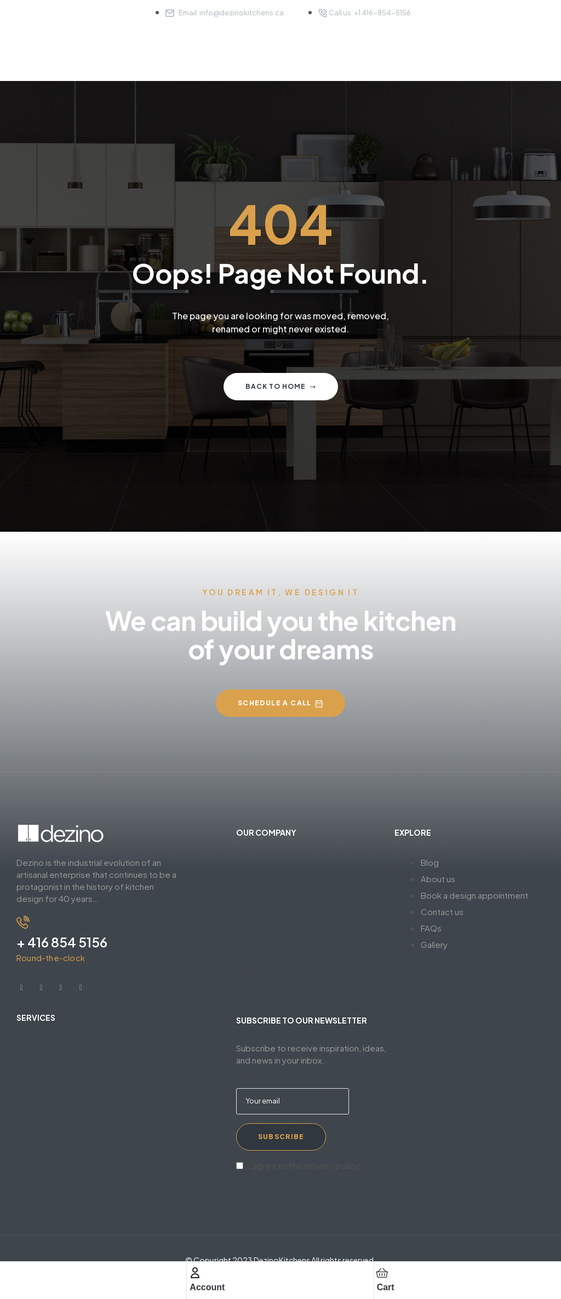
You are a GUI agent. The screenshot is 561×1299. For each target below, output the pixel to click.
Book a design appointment (474, 895)
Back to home (280, 386)
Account (207, 1287)
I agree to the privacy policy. (305, 1165)
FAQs (431, 928)
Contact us (442, 911)
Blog (430, 862)
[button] (280, 703)
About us (438, 878)
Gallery (434, 944)
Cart (385, 1287)
